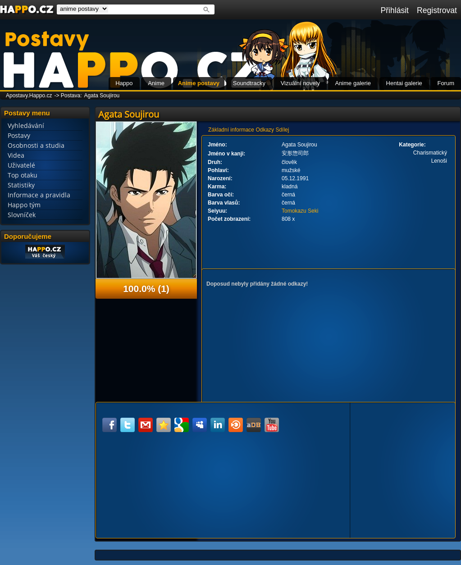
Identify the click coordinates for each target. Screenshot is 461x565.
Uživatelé (21, 165)
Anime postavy (198, 83)
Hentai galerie (404, 83)
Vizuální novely (300, 83)
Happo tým (24, 204)
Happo (123, 83)
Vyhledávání (26, 125)
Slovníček (22, 214)
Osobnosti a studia (36, 145)
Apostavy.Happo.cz (29, 95)
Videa (16, 155)
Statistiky (21, 185)
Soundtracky (249, 83)
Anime (156, 83)
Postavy (19, 135)
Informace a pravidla (39, 195)
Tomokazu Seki (300, 211)
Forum (445, 83)
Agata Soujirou (102, 95)
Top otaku (22, 175)
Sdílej (282, 130)
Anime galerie (353, 83)
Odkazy (265, 130)
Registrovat (437, 10)
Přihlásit (394, 10)
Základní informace (231, 130)
